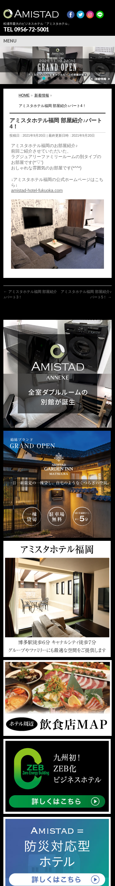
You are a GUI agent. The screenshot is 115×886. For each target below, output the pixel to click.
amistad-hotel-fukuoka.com (37, 190)
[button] (57, 65)
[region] (57, 65)
